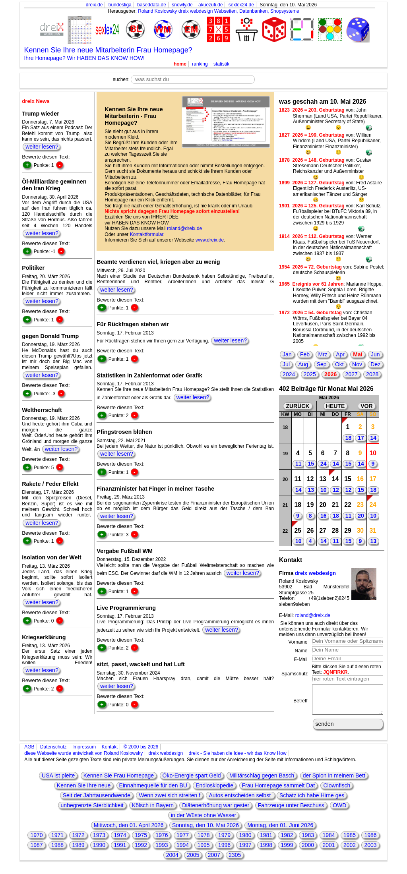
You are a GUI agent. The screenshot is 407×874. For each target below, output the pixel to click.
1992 (141, 851)
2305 (235, 861)
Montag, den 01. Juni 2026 (280, 831)
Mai (357, 354)
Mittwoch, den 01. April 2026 (129, 831)
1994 (182, 851)
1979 (224, 841)
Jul (286, 364)
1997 (245, 851)
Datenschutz (53, 753)
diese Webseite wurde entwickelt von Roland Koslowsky (83, 759)
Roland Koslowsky (157, 11)
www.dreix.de (210, 240)
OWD (339, 811)
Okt (339, 364)
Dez (375, 364)
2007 (214, 861)
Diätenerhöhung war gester (215, 811)
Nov (357, 364)
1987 (36, 851)
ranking (199, 64)
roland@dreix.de (184, 228)
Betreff (300, 704)
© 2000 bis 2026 (141, 753)
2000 (308, 851)
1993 (161, 851)
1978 (203, 841)
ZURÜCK (297, 406)
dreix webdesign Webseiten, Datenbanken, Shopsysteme (238, 11)
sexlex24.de (241, 5)
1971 (57, 841)
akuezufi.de (210, 5)
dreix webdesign (315, 573)
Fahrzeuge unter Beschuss (291, 811)
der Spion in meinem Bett (334, 781)
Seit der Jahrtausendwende (96, 801)
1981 (266, 841)
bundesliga (120, 5)
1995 (203, 851)
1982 (287, 841)
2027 (351, 374)
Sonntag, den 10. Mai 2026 (205, 831)
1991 (120, 851)
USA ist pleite (58, 781)
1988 (57, 851)
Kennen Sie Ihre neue (83, 791)
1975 (141, 841)
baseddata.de (151, 5)
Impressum (84, 753)
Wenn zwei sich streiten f (169, 801)
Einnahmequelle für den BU (153, 791)
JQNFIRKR (335, 672)
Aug (303, 364)
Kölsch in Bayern (153, 811)
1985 (349, 841)
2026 (330, 374)
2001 (328, 851)
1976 (161, 841)
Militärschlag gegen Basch (261, 781)
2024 (289, 374)
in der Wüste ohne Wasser (203, 821)
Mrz (323, 354)
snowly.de (182, 5)
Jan (287, 354)
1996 (224, 851)
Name (301, 651)
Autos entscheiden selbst (240, 801)
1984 (328, 841)
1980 (245, 841)
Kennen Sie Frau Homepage (118, 781)
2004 (172, 861)
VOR (366, 406)
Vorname (297, 642)
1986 (370, 841)
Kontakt (110, 753)
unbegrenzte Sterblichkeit (92, 811)
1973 (99, 841)
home (180, 64)
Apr (340, 354)
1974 (120, 841)
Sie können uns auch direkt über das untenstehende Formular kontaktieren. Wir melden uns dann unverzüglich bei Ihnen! (323, 629)
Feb (305, 354)
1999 (287, 851)
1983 (308, 841)
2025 (310, 374)
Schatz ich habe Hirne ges (311, 801)
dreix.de (94, 5)
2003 (370, 851)
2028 (372, 374)
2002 (349, 851)
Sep (322, 364)
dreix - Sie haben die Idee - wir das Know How (238, 759)
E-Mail (300, 659)
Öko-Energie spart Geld (192, 781)
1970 (36, 841)
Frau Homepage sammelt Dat (278, 791)
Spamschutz (294, 674)
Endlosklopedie (214, 791)
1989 (78, 851)
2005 (193, 861)
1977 (182, 841)
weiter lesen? (41, 146)
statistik (221, 64)
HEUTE (335, 406)
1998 (266, 851)
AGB (29, 753)
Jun (375, 354)
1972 (78, 841)
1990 (99, 851)
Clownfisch (336, 791)
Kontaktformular (146, 234)
